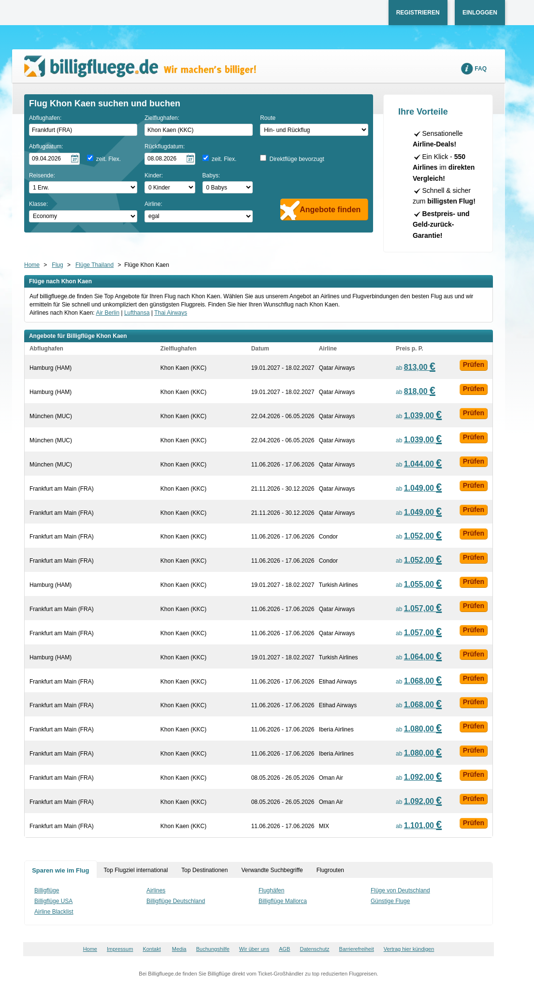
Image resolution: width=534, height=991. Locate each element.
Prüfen (473, 364)
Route (267, 118)
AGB (284, 949)
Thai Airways (170, 312)
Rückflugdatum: (164, 146)
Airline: (153, 204)
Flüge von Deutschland (400, 890)
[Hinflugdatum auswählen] (54, 159)
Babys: (211, 175)
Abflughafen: (45, 118)
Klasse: (38, 204)
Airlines (155, 890)
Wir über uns (254, 949)
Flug (57, 265)
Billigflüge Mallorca (283, 901)
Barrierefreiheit (356, 949)
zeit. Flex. (108, 159)
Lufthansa (137, 312)
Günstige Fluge (390, 901)
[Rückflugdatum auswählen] (169, 159)
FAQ (481, 68)
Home (32, 265)
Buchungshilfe (213, 949)
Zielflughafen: (161, 118)
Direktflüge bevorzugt (296, 159)
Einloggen (479, 12)
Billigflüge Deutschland (175, 901)
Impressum (120, 949)
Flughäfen (271, 890)
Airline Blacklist (53, 911)
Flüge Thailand (94, 265)
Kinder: (153, 175)
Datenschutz (314, 949)
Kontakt (151, 949)
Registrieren (418, 12)
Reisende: (42, 175)
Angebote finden (330, 209)
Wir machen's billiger (140, 66)
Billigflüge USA (53, 901)
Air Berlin (107, 312)
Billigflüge (46, 890)
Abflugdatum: (46, 146)
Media (179, 949)
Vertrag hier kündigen (409, 949)
